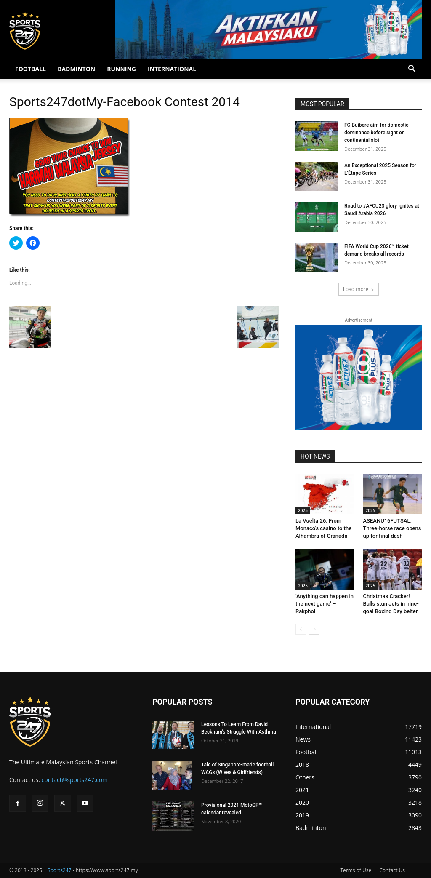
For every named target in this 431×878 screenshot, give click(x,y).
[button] (412, 70)
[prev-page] (300, 629)
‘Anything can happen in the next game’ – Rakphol (324, 603)
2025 (303, 510)
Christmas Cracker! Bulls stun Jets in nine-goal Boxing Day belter (391, 603)
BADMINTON (76, 69)
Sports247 (60, 870)
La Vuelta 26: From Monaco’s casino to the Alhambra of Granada (323, 528)
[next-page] (314, 629)
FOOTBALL (30, 69)
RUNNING (121, 69)
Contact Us (392, 870)
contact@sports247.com (75, 780)
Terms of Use (355, 870)
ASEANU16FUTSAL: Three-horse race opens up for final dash (392, 528)
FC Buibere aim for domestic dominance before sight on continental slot (376, 132)
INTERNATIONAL (172, 69)
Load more (359, 289)
